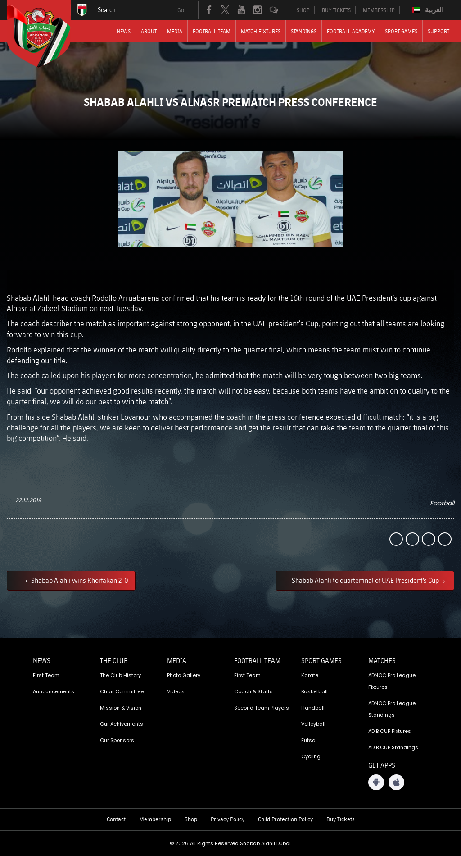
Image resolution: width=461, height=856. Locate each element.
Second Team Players (261, 707)
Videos (176, 691)
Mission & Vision (120, 707)
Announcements (53, 691)
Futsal (309, 740)
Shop (191, 819)
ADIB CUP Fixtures (389, 731)
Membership (155, 819)
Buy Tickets (340, 819)
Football (442, 503)
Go (180, 10)
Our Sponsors (117, 740)
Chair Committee (122, 691)
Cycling (311, 756)
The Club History (120, 675)
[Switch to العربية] (428, 10)
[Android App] (376, 782)
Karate (309, 675)
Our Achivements (121, 724)
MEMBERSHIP (379, 10)
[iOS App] (396, 782)
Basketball (314, 691)
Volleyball (313, 724)
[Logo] (47, 34)
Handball (313, 707)
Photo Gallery (183, 675)
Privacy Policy (227, 819)
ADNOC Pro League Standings (392, 709)
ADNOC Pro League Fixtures (392, 681)
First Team (46, 675)
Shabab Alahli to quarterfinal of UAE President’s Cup (366, 580)
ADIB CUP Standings (393, 747)
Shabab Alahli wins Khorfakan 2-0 (79, 580)
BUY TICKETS (336, 10)
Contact (116, 819)
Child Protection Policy (285, 819)
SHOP (303, 10)
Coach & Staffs (253, 691)
